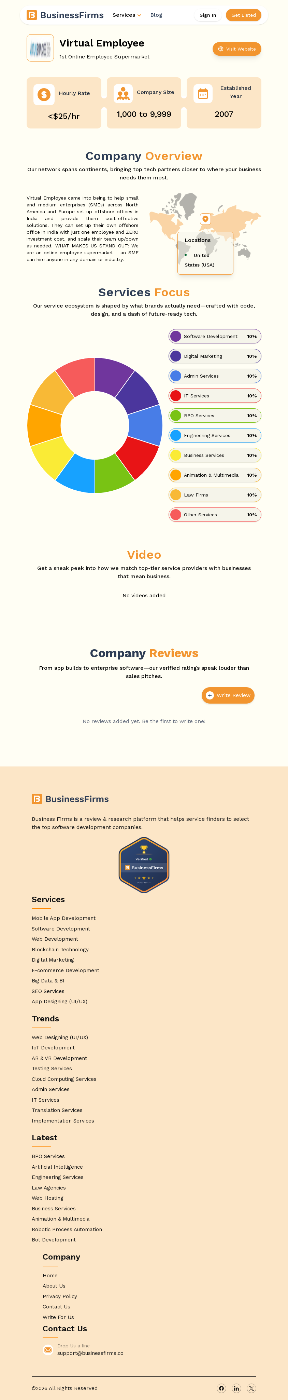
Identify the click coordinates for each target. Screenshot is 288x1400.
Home (50, 1276)
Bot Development (54, 1240)
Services (127, 15)
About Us (54, 1286)
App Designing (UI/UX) (59, 1001)
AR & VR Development (59, 1058)
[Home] (65, 15)
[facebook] (221, 1388)
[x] (251, 1388)
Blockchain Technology (60, 950)
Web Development (55, 939)
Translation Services (57, 1110)
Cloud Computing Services (64, 1079)
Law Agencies (49, 1188)
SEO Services (48, 991)
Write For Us (58, 1317)
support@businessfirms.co (90, 1353)
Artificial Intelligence (57, 1167)
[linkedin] (236, 1388)
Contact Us (56, 1307)
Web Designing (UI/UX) (60, 1037)
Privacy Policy (60, 1296)
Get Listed (243, 15)
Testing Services (52, 1068)
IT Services (45, 1100)
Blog (156, 15)
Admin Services (51, 1089)
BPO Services (48, 1156)
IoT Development (53, 1048)
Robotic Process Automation (67, 1229)
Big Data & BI (48, 981)
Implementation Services (63, 1121)
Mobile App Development (64, 918)
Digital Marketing (53, 960)
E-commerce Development (65, 970)
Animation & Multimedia (61, 1219)
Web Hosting (47, 1198)
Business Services (54, 1209)
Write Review (228, 695)
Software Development (61, 929)
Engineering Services (58, 1177)
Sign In (208, 15)
